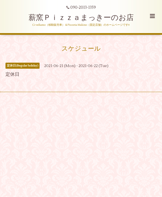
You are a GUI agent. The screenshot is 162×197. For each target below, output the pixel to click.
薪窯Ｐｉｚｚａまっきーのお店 (85, 17)
